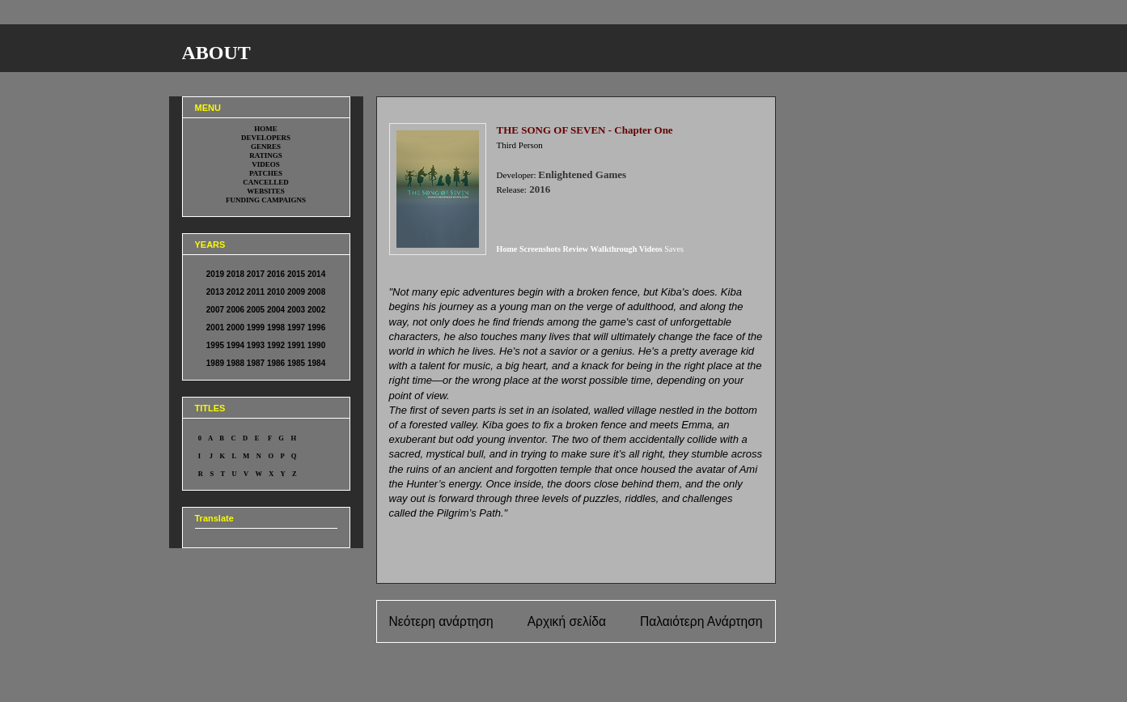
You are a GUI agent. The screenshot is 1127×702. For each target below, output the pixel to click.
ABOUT (216, 52)
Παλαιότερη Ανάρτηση (701, 621)
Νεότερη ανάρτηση (441, 621)
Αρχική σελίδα (566, 621)
